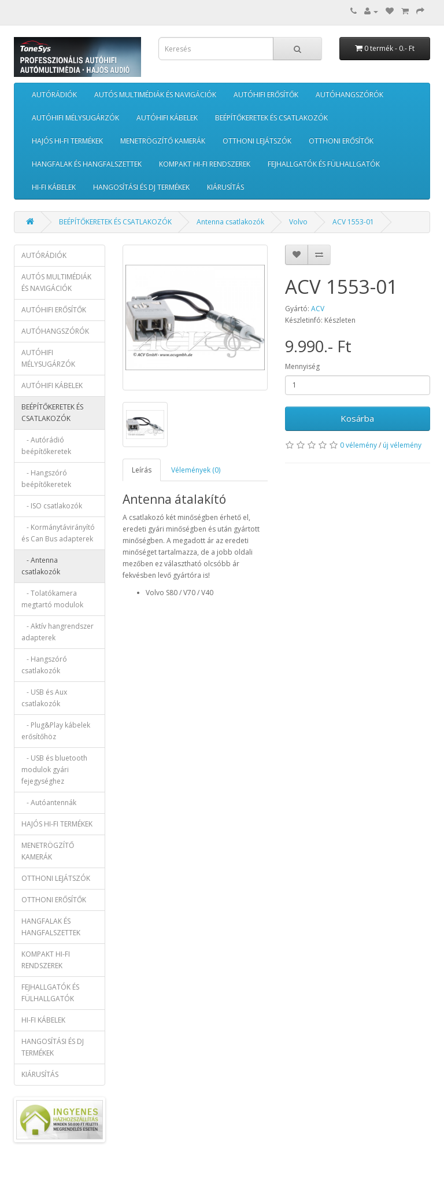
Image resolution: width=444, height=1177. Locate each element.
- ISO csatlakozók (51, 506)
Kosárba (357, 418)
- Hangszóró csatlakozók (44, 665)
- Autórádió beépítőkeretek (46, 445)
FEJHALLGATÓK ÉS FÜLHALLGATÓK (324, 164)
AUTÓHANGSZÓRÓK (349, 94)
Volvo (298, 222)
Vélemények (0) (195, 470)
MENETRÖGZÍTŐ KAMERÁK (162, 141)
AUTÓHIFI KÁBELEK (167, 118)
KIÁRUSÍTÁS (225, 187)
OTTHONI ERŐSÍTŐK (341, 141)
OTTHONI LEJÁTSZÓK (257, 141)
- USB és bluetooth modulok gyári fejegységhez (54, 769)
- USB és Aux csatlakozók (44, 698)
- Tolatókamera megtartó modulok (52, 599)
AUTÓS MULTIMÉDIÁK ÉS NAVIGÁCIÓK (155, 94)
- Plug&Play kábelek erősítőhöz (55, 730)
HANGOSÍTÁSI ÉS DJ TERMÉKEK (141, 187)
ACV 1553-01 (353, 222)
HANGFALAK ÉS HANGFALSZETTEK (87, 164)
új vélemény (402, 445)
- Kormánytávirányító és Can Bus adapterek (58, 533)
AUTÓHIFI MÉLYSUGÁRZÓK (75, 118)
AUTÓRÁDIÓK (54, 94)
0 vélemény (358, 445)
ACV (317, 308)
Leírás (141, 470)
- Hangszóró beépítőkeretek (46, 478)
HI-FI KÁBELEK (54, 187)
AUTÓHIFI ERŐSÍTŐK (266, 94)
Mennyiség (302, 366)
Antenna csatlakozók (230, 222)
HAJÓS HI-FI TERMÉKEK (67, 141)
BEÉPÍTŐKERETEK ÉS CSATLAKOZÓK (271, 118)
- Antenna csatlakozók (40, 566)
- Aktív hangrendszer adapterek (57, 632)
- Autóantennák (48, 802)
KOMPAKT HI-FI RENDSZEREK (204, 164)
